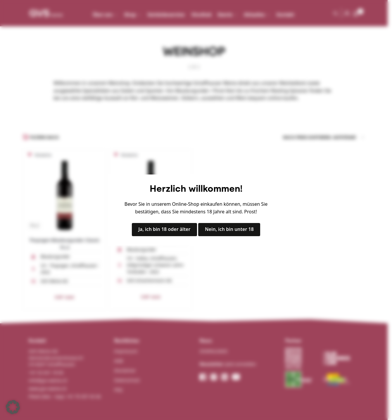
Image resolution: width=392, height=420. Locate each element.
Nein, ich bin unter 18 (229, 229)
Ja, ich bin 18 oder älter (164, 229)
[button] (13, 407)
